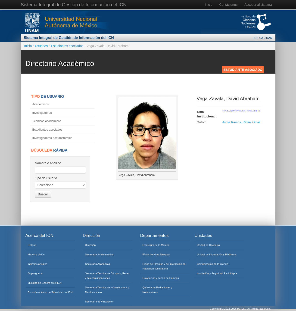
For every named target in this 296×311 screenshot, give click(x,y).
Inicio (208, 4)
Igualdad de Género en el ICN (45, 282)
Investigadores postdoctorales (52, 138)
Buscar (43, 194)
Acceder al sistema (258, 4)
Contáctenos (228, 4)
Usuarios (41, 46)
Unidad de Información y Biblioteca (216, 254)
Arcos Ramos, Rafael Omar (241, 122)
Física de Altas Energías (156, 254)
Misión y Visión (36, 254)
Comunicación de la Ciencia (212, 264)
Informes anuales (37, 264)
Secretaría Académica (97, 264)
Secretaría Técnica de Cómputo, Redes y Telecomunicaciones (107, 275)
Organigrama (35, 273)
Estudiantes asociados (67, 46)
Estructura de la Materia (156, 245)
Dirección (90, 245)
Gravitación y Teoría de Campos (161, 278)
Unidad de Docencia (208, 245)
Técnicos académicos (47, 121)
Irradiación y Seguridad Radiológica (217, 273)
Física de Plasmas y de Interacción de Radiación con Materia (164, 266)
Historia (32, 245)
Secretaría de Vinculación (99, 301)
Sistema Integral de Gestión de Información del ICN (74, 4)
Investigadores (42, 112)
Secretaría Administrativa (99, 254)
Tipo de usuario (46, 178)
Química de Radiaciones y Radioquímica (157, 289)
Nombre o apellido (48, 163)
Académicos (41, 104)
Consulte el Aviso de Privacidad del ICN (50, 292)
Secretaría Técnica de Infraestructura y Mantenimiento (107, 289)
